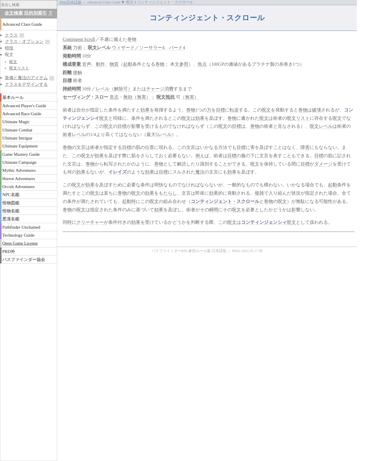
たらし (170, 193)
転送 (234, 109)
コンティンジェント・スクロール (225, 201)
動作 (100, 64)
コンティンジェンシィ (264, 222)
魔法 (199, 171)
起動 (127, 64)
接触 (77, 72)
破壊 (316, 109)
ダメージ (323, 163)
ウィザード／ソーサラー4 (138, 47)
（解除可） (121, 88)
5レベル (164, 134)
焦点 (202, 64)
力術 (77, 47)
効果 (145, 109)
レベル (104, 47)
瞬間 (213, 209)
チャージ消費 (160, 88)
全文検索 (14, 13)
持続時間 (72, 88)
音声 (86, 64)
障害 (305, 147)
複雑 (259, 193)
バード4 (177, 47)
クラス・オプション (24, 41)
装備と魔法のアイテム (26, 77)
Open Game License (20, 243)
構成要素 (72, 64)
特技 (9, 47)
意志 (114, 97)
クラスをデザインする (26, 84)
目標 (67, 80)
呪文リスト (298, 118)
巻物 (131, 39)
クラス (11, 35)
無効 (127, 97)
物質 (114, 64)
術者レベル (74, 134)
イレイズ (117, 171)
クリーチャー (90, 222)
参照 (183, 64)
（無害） (141, 97)
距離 (67, 72)
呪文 (92, 47)
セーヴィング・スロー (85, 97)
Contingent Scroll (79, 39)
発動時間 (72, 55)
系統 (67, 47)
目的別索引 (35, 13)
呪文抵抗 (165, 97)
